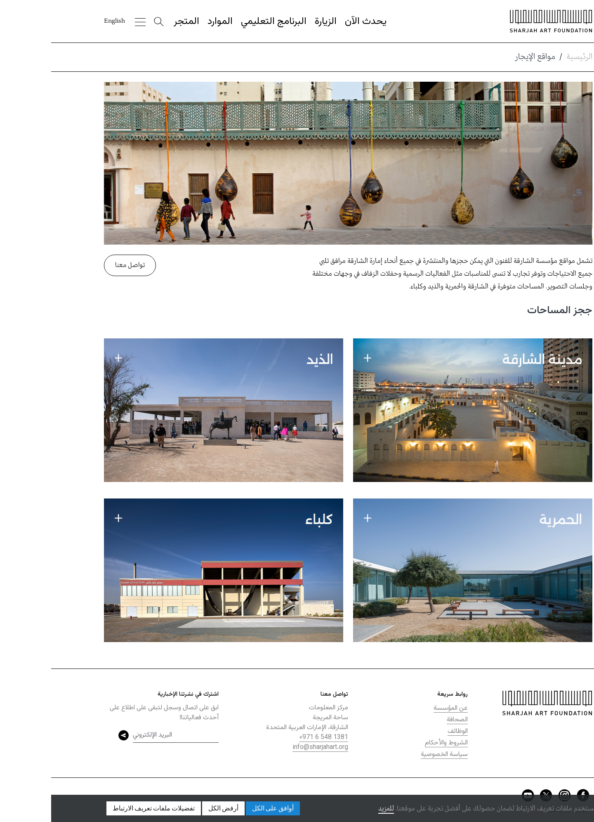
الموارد (169, 21)
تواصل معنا (79, 265)
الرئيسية (528, 57)
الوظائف (406, 731)
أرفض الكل (172, 808)
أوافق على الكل (222, 808)
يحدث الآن (314, 21)
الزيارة (274, 21)
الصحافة (406, 720)
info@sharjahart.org (269, 747)
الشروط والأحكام (395, 743)
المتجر (135, 21)
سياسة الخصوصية (393, 754)
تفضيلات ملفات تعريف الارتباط (102, 808)
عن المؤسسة (399, 708)
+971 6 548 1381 (272, 737)
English (63, 21)
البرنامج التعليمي (222, 21)
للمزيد (335, 808)
